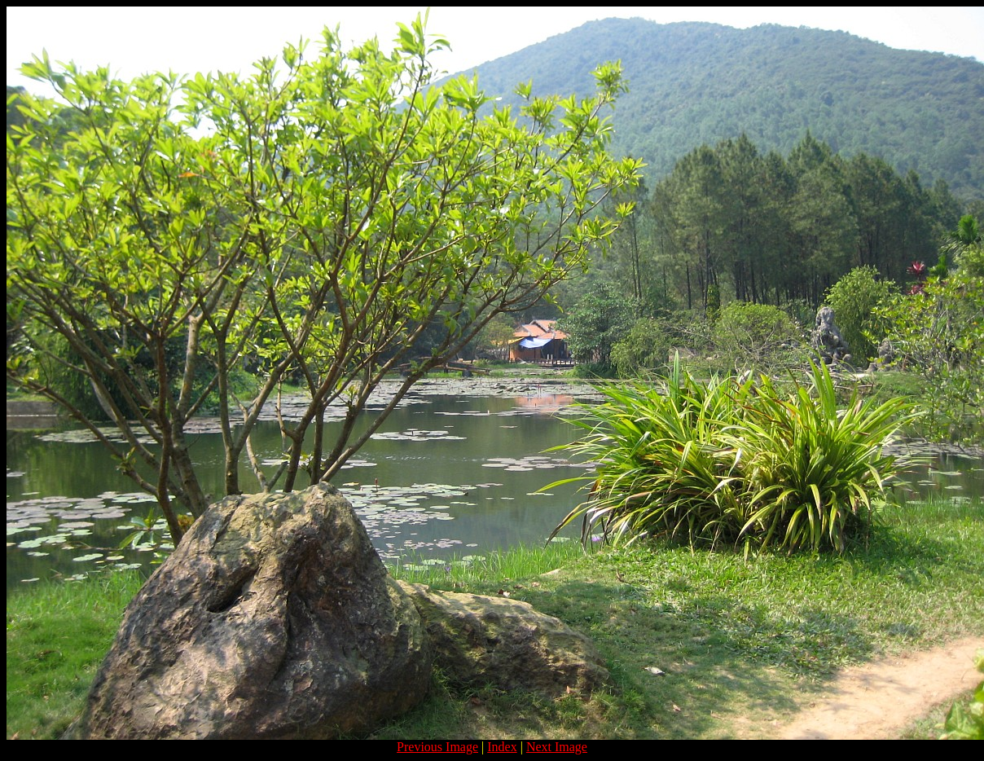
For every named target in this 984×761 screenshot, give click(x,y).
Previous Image (437, 747)
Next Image (556, 747)
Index (501, 747)
